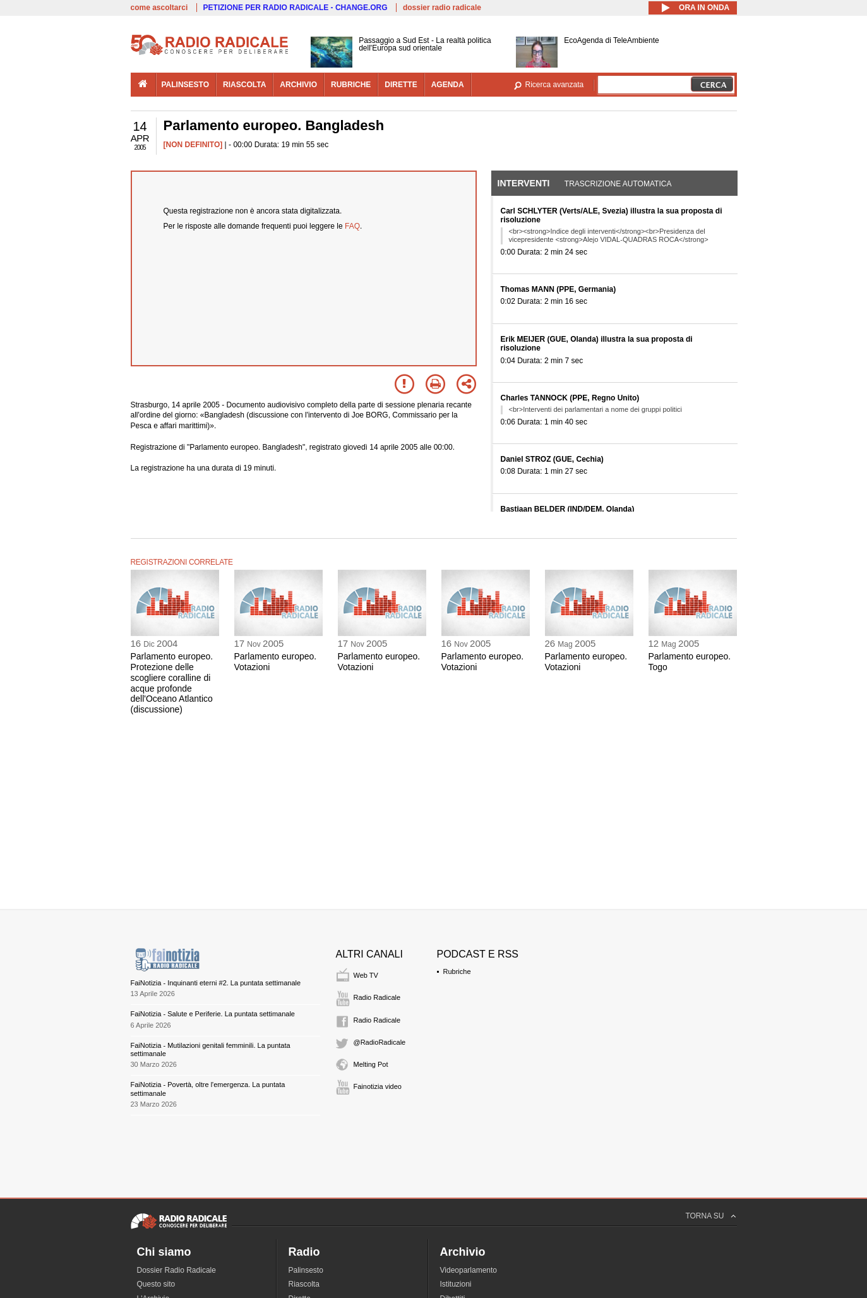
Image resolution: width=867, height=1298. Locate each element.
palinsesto (186, 84)
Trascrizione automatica (618, 183)
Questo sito (156, 1284)
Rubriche (457, 971)
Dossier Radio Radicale (176, 1270)
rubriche (351, 84)
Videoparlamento (469, 1270)
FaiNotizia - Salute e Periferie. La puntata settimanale (213, 1014)
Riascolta (304, 1284)
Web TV (366, 975)
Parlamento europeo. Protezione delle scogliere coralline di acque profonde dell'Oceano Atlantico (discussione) (172, 682)
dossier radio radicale (442, 7)
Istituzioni (456, 1284)
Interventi (524, 183)
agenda (447, 84)
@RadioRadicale (380, 1042)
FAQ (352, 226)
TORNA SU (704, 1215)
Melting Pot (371, 1064)
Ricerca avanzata (554, 84)
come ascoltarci (159, 7)
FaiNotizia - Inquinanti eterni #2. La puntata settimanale (216, 983)
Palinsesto (306, 1270)
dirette (401, 84)
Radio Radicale (377, 997)
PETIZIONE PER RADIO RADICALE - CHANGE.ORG (295, 7)
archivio (298, 84)
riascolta (244, 84)
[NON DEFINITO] (193, 144)
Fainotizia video (378, 1086)
